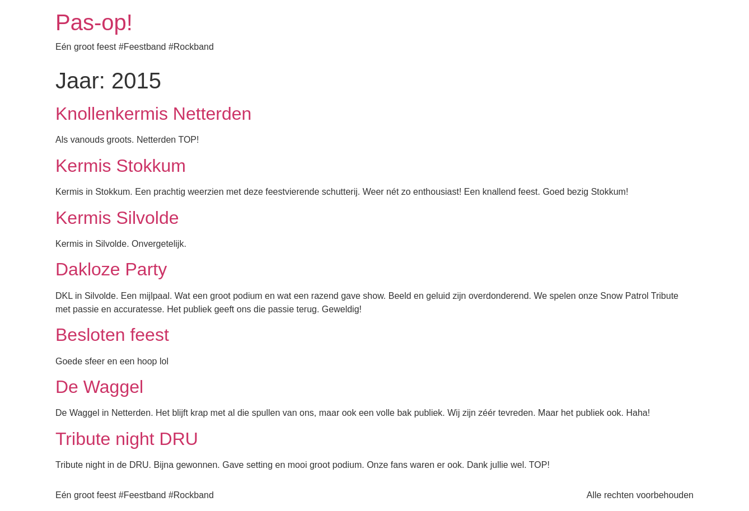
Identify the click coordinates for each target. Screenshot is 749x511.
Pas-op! (94, 22)
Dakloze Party (111, 269)
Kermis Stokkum (120, 166)
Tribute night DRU (126, 439)
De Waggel (99, 387)
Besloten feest (112, 335)
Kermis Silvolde (117, 218)
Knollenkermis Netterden (153, 114)
